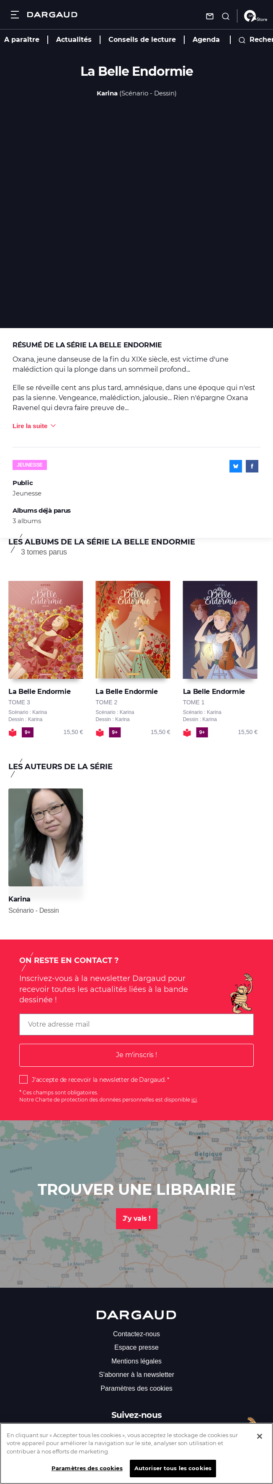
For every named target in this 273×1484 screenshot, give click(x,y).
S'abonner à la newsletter (136, 1374)
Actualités (74, 40)
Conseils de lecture (142, 40)
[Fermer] (259, 1443)
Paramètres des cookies (136, 1388)
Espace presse (136, 1347)
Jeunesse (30, 465)
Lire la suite (30, 425)
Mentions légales (136, 1361)
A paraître (21, 40)
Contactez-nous (136, 1334)
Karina (107, 93)
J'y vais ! (137, 1218)
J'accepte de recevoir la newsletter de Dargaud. (98, 1079)
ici (194, 1099)
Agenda (206, 40)
